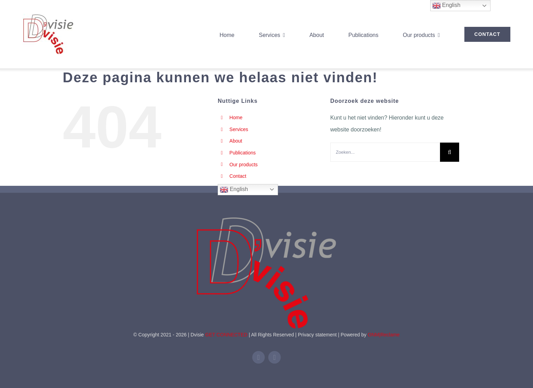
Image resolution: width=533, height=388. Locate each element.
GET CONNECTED (226, 334)
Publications (243, 152)
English (234, 189)
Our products (244, 164)
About (236, 141)
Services (239, 129)
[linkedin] (258, 357)
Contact (238, 176)
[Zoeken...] (385, 152)
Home (236, 117)
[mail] (274, 357)
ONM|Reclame (384, 334)
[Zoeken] (449, 152)
